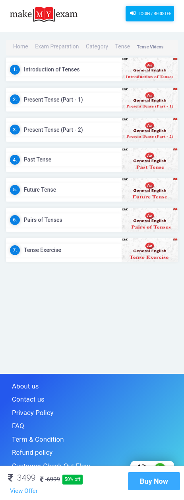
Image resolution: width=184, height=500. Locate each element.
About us (22, 385)
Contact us (24, 396)
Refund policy (27, 439)
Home (19, 47)
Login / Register (149, 13)
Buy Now (154, 481)
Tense (96, 47)
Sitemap (21, 461)
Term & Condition (32, 429)
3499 (22, 478)
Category (77, 47)
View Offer (24, 490)
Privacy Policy (28, 407)
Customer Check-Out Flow (42, 451)
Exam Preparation (46, 47)
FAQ (16, 418)
